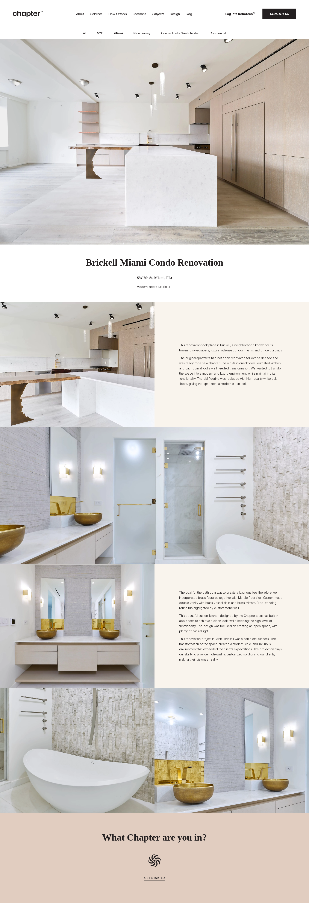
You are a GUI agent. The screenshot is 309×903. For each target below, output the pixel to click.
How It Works (118, 14)
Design (175, 14)
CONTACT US (279, 14)
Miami (118, 33)
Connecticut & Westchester (180, 33)
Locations (139, 14)
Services (96, 14)
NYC (100, 33)
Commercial (218, 33)
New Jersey (141, 33)
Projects (158, 14)
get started (154, 878)
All (84, 33)
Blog (189, 14)
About (80, 14)
